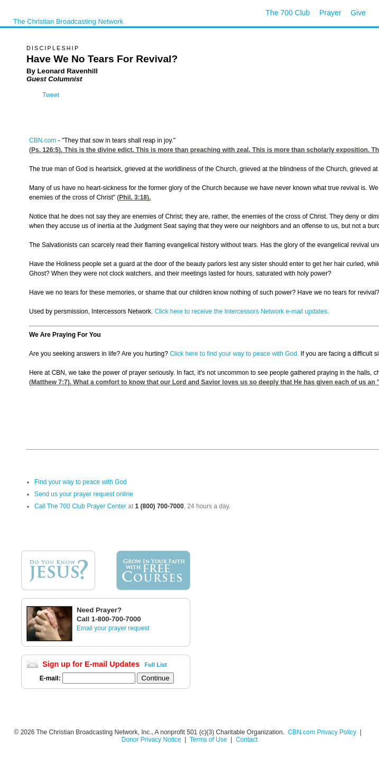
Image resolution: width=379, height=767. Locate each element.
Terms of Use (209, 739)
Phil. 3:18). (135, 197)
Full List (156, 664)
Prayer (330, 12)
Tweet (50, 95)
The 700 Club (287, 12)
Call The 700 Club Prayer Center (80, 506)
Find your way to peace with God (80, 482)
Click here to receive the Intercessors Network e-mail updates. (241, 311)
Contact (246, 739)
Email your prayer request (113, 628)
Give (358, 12)
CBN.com (42, 140)
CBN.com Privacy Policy (322, 732)
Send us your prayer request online (83, 494)
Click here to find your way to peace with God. (234, 353)
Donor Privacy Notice (151, 739)
